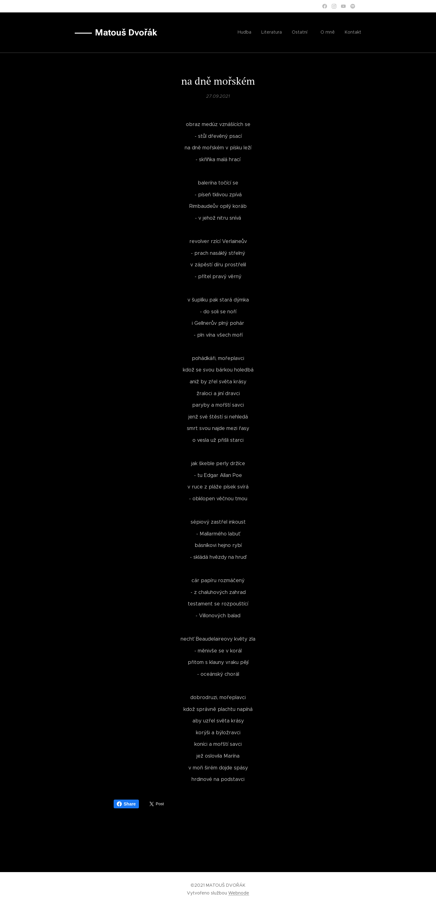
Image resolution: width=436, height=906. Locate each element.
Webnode (238, 893)
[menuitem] (320, 32)
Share (126, 803)
